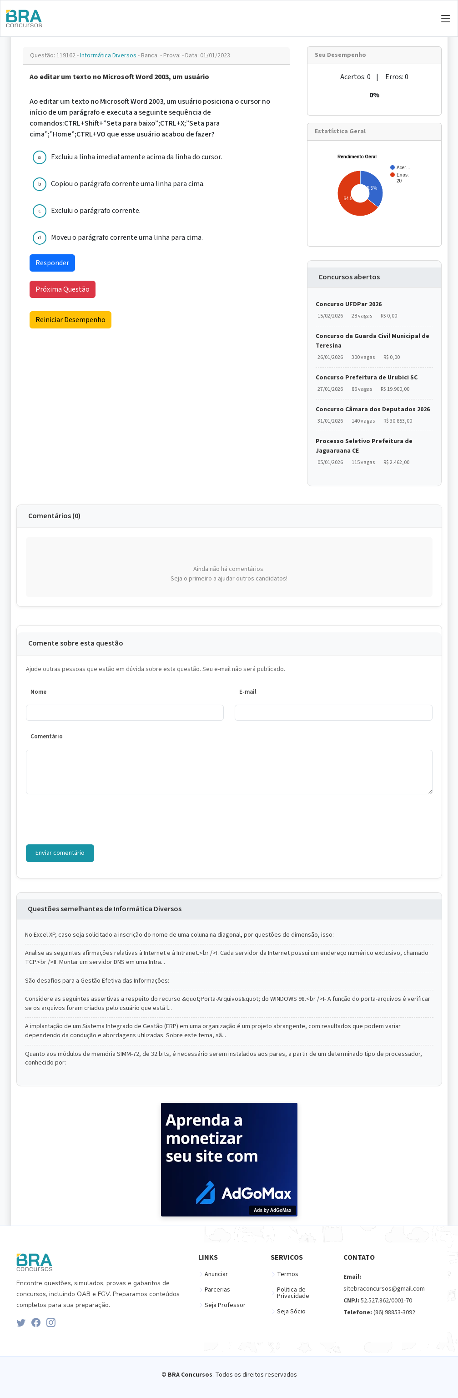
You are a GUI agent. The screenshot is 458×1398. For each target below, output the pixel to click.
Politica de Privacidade (293, 1293)
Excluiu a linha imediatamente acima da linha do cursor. (136, 157)
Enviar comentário (60, 853)
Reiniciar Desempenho (70, 320)
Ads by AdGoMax (272, 1210)
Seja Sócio (291, 1311)
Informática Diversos (109, 55)
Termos (287, 1274)
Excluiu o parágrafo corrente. (96, 211)
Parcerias (217, 1290)
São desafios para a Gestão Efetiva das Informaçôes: (97, 981)
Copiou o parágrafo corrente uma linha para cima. (128, 184)
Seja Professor (225, 1305)
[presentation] (95, 819)
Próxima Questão (62, 289)
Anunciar (216, 1274)
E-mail (248, 692)
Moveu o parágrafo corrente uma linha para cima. (127, 237)
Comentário (46, 736)
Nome (38, 692)
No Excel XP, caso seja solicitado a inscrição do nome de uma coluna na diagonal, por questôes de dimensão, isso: (179, 935)
